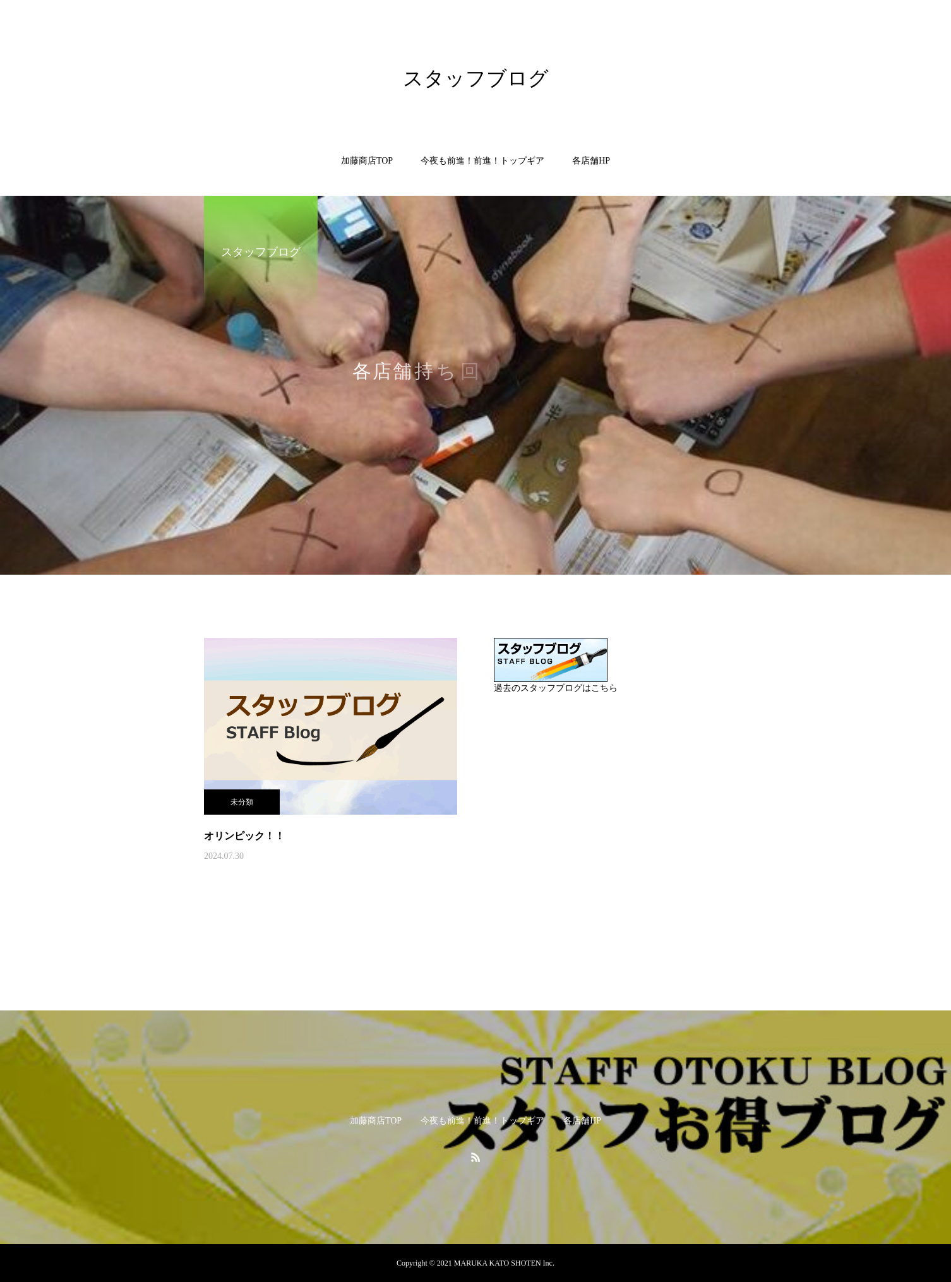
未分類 (241, 802)
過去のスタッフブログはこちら (556, 688)
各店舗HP (591, 160)
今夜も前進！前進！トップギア (482, 160)
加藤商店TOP (367, 160)
